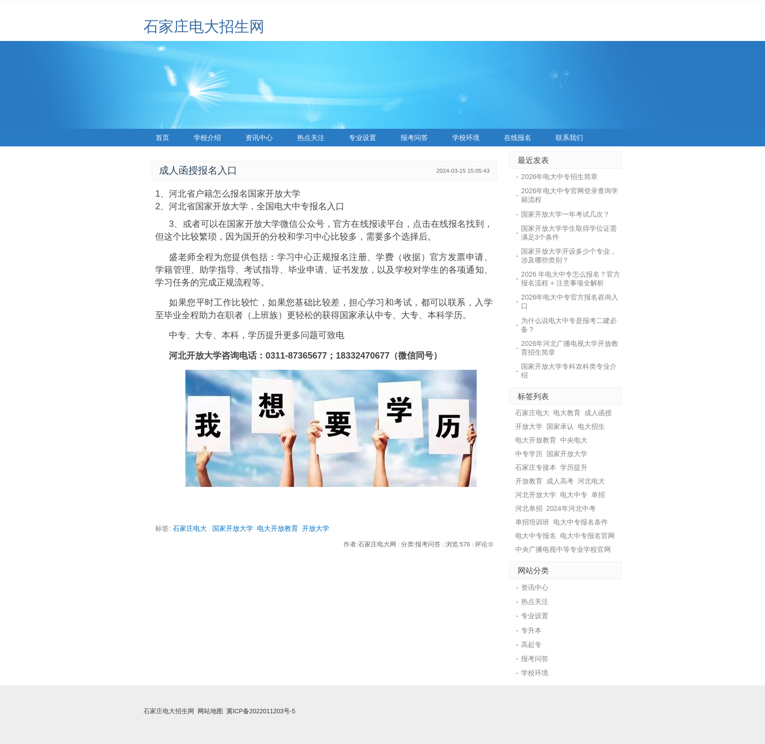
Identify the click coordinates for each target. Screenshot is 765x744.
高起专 (531, 644)
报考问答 (414, 137)
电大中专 (573, 495)
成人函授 (598, 413)
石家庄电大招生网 (203, 26)
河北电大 (591, 481)
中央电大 (573, 440)
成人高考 (560, 481)
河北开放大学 (535, 495)
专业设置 (362, 137)
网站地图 (210, 711)
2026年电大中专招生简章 (559, 177)
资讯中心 (259, 137)
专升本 (531, 630)
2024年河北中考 (571, 508)
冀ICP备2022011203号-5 (260, 711)
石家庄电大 (190, 528)
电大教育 (567, 413)
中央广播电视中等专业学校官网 (563, 549)
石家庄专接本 (535, 467)
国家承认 (560, 426)
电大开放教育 (277, 528)
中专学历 (529, 454)
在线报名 (517, 137)
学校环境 (466, 137)
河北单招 (529, 508)
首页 (162, 137)
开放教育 (529, 481)
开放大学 (315, 528)
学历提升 (573, 467)
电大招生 (591, 426)
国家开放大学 (232, 528)
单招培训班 (532, 522)
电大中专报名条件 (580, 522)
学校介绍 (207, 137)
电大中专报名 (535, 536)
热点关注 (310, 137)
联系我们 (569, 137)
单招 (598, 495)
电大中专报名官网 (587, 536)
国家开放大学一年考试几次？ (565, 214)
